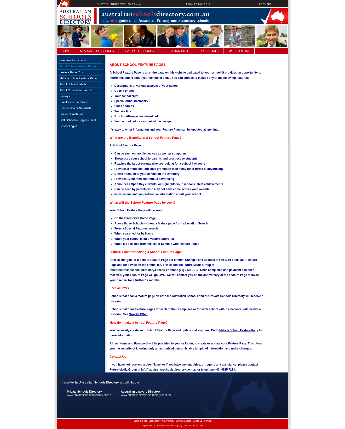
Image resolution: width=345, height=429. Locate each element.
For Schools (208, 51)
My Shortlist (239, 51)
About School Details (72, 84)
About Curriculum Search (75, 90)
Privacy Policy (167, 421)
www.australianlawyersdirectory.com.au (146, 395)
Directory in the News (73, 102)
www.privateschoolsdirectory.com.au (90, 395)
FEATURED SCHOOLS (139, 51)
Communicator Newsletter (75, 108)
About (188, 421)
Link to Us (197, 421)
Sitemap (180, 421)
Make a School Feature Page (78, 78)
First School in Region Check (78, 120)
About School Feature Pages (77, 66)
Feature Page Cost (71, 72)
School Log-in (68, 126)
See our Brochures (71, 114)
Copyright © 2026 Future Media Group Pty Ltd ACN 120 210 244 (172, 425)
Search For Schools (97, 51)
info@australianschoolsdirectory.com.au (137, 270)
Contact (208, 421)
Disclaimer (154, 421)
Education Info (176, 51)
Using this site (140, 421)
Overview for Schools (72, 60)
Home (66, 51)
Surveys (64, 96)
